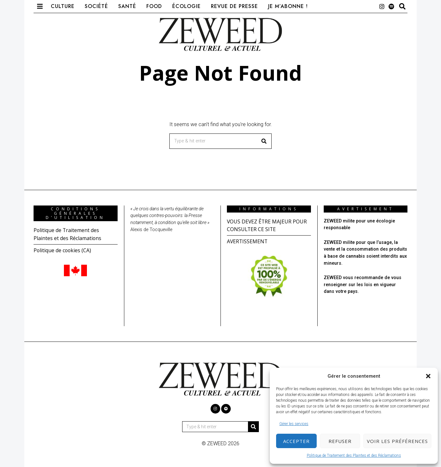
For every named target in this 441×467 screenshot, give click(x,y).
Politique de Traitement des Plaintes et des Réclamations (354, 455)
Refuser (340, 441)
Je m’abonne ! (288, 6)
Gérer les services (293, 424)
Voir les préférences (397, 441)
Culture (62, 6)
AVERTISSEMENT (247, 241)
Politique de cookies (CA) (63, 249)
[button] (428, 376)
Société (96, 6)
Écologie (186, 6)
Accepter (296, 441)
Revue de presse (234, 6)
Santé (127, 6)
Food (154, 6)
